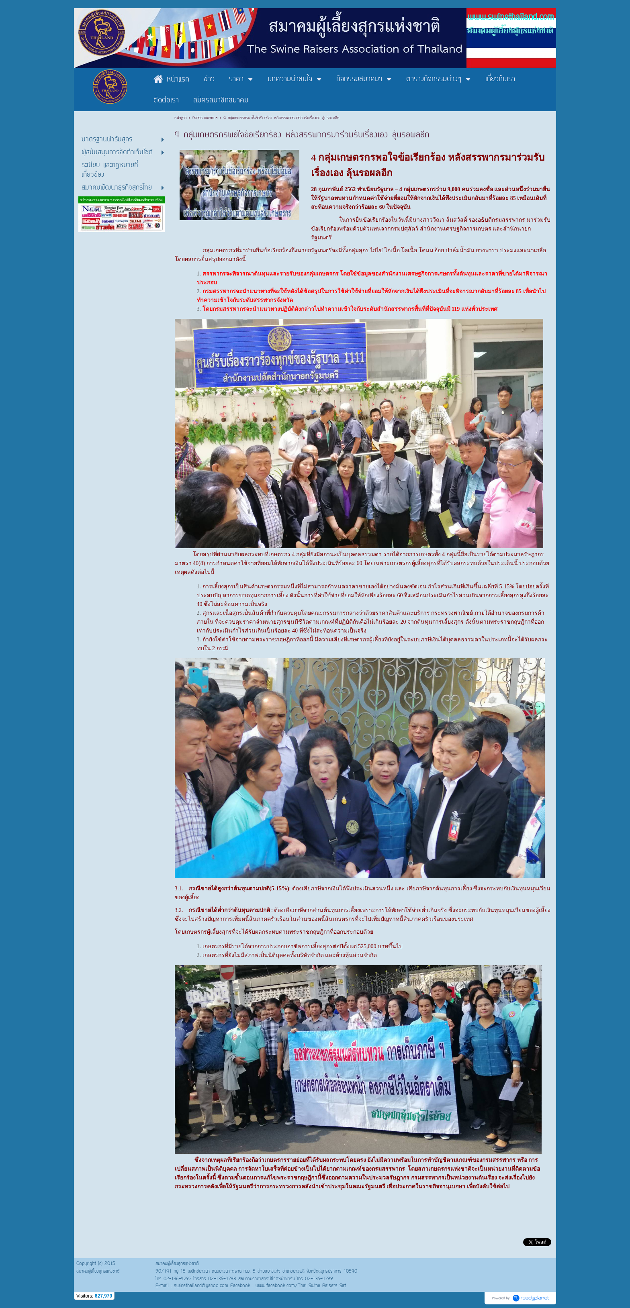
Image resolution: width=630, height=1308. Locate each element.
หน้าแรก (181, 118)
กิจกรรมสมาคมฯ (204, 118)
